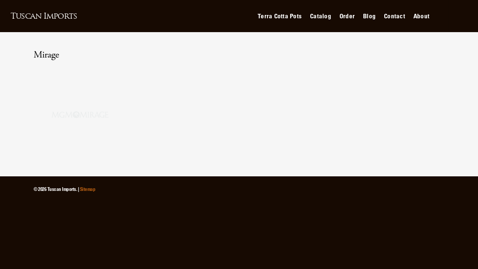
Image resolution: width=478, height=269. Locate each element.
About (421, 16)
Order (347, 16)
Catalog (320, 16)
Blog (369, 16)
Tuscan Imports (43, 16)
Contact (394, 16)
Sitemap (88, 189)
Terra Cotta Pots (280, 16)
